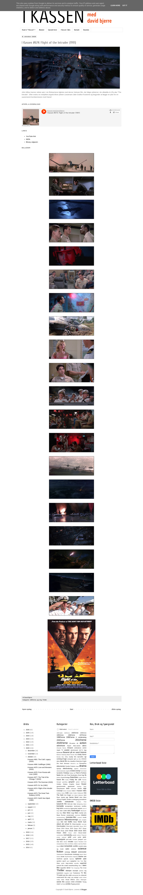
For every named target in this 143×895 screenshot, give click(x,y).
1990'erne (33, 700)
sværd (66, 865)
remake (70, 842)
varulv (80, 877)
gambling (64, 782)
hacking (79, 786)
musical (79, 817)
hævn (73, 791)
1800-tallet (59, 733)
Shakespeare (60, 854)
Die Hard (60, 763)
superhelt (83, 863)
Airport (69, 746)
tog (85, 870)
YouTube (62, 884)
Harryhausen (61, 788)
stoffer (62, 863)
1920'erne (67, 733)
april (29, 819)
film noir (63, 775)
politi (69, 837)
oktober (30, 757)
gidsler (78, 782)
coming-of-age (62, 759)
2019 (28, 832)
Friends (84, 779)
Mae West (66, 813)
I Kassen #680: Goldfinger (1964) (38, 764)
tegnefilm (63, 868)
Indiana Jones (61, 793)
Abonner (41, 30)
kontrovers (77, 806)
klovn (84, 804)
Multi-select (62, 729)
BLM (76, 754)
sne (85, 856)
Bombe (59, 757)
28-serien (72, 743)
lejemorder (74, 808)
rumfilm (75, 846)
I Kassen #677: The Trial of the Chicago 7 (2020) (38, 778)
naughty (84, 819)
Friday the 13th (75, 779)
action (83, 743)
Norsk (80, 822)
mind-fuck (77, 815)
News (75, 822)
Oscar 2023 (72, 833)
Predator (75, 839)
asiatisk (66, 750)
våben (77, 879)
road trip (80, 844)
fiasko (59, 775)
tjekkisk (81, 870)
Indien (71, 793)
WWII (73, 882)
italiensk (80, 795)
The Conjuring (75, 868)
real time (60, 842)
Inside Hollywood (78, 793)
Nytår (84, 822)
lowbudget (75, 810)
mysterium (60, 820)
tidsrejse (69, 870)
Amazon (70, 748)
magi (72, 813)
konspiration (69, 806)
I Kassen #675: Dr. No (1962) (37, 785)
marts (30, 822)
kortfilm (84, 806)
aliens (84, 746)
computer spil (71, 759)
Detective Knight (81, 761)
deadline (73, 761)
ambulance (77, 748)
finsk (79, 775)
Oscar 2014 (60, 828)
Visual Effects (70, 879)
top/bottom (60, 873)
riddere (76, 844)
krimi (61, 808)
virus (62, 879)
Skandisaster (68, 854)
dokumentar (61, 766)
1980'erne (61, 737)
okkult (59, 824)
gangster (72, 782)
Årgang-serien (75, 884)
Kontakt (76, 30)
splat (84, 859)
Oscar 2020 (73, 831)
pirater (58, 837)
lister (61, 810)
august (30, 807)
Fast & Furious (81, 773)
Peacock (84, 835)
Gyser (83, 784)
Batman (59, 754)
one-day (84, 824)
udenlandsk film (76, 875)
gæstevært (71, 786)
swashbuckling (73, 865)
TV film (83, 873)
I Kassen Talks (65, 30)
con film (78, 759)
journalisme (82, 799)
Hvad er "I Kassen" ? (28, 30)
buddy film (72, 757)
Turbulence (76, 873)
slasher (80, 856)
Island (76, 795)
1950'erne (60, 735)
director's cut (74, 763)
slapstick (75, 856)
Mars (76, 813)
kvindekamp (66, 808)
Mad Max (59, 813)
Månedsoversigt (71, 820)
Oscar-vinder (82, 833)
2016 (28, 841)
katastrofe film (62, 804)
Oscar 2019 (64, 831)
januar (30, 828)
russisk (80, 846)
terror (68, 868)
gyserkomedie (61, 786)
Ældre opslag (116, 709)
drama (82, 765)
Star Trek (80, 861)
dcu (69, 761)
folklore (59, 777)
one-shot (76, 826)
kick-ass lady (71, 804)
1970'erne (82, 735)
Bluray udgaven (32, 142)
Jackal (63, 797)
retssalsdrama (60, 844)
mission (83, 815)
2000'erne (61, 740)
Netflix (70, 822)
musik (84, 817)
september (32, 804)
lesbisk (80, 808)
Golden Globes (62, 784)
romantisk (68, 846)
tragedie (66, 873)
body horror (82, 754)
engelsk (68, 771)
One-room (69, 826)
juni (29, 813)
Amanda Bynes (61, 748)
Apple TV (60, 750)
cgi (38, 700)
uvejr (68, 877)
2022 (28, 742)
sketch (81, 854)
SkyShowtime (69, 856)
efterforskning (67, 768)
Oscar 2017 (78, 828)
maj (29, 816)
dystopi (59, 768)
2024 (28, 736)
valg (72, 877)
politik (74, 837)
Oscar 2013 (83, 826)
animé (84, 748)
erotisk (72, 771)
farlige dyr (72, 773)
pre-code (69, 839)
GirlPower (83, 782)
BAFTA (81, 750)
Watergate (83, 879)
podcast (64, 837)
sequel (74, 852)
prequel (80, 839)
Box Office (65, 757)
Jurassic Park (81, 801)
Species (71, 859)
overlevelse (60, 835)
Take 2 (80, 865)
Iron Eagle (67, 795)
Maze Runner (61, 815)
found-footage (65, 777)
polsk (79, 837)
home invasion (67, 790)
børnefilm (80, 757)
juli (29, 810)
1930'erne (74, 733)
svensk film (60, 865)
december (31, 751)
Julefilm (59, 802)
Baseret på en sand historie (74, 752)
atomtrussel (74, 750)
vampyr (76, 877)
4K (77, 743)
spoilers (59, 861)
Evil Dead (83, 771)
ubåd (70, 875)
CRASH (83, 759)
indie (67, 793)
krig (40, 700)
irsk (73, 795)
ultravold (83, 875)
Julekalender (69, 802)
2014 (28, 847)
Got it (124, 5)
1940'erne (83, 733)
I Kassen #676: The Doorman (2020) (40, 782)
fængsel (59, 782)
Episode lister (52, 30)
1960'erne (71, 735)
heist (67, 788)
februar (30, 825)
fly (85, 775)
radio (85, 839)
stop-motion (69, 863)
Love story (67, 810)
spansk (66, 859)
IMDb (28, 139)
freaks (67, 779)
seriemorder (82, 852)
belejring (63, 754)
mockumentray (61, 817)
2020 (28, 748)
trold (71, 873)
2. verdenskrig (81, 737)
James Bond (73, 797)
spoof (64, 861)
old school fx (66, 824)
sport (68, 861)
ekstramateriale (61, 771)
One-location (61, 826)
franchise (74, 777)
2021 (28, 745)
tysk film (65, 875)
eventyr (78, 771)
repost (76, 841)
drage (77, 766)
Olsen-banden (76, 824)
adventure (61, 746)
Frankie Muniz (82, 777)
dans (58, 761)
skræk (62, 856)
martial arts (82, 813)
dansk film (63, 761)
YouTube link (31, 136)
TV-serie (59, 875)
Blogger (84, 889)
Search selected (73, 729)
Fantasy (66, 773)
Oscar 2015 (69, 828)
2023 (28, 739)
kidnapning (80, 804)
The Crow (83, 868)
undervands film (62, 877)
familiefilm (60, 773)
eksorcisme (83, 768)
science (73, 849)
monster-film (71, 817)
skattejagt (76, 854)
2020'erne (62, 743)
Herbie (80, 788)
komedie (60, 806)
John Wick (82, 797)
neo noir (64, 822)
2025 (28, 733)
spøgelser (73, 861)
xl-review (78, 882)
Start (71, 709)
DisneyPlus (82, 763)
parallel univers (76, 835)
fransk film (60, 779)
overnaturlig (68, 835)
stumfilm (76, 863)
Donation (86, 30)
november (31, 754)
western (67, 882)
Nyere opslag (27, 709)
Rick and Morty (69, 844)
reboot (65, 841)
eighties (76, 768)
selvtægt (67, 852)
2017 (28, 838)
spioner (78, 859)
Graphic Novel (74, 784)
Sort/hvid (59, 859)
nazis (58, 822)
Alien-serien (76, 746)
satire (67, 849)
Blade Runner (71, 754)
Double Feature (70, 766)
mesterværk (70, 815)
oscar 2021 (82, 831)
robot (62, 846)
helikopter (73, 788)
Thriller (44, 700)
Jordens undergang (73, 799)
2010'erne (80, 740)
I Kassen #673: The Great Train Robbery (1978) (38, 794)
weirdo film (61, 882)
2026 (28, 730)
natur (80, 819)
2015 (28, 844)
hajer (85, 786)
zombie (67, 884)
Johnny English (61, 799)
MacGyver (83, 810)
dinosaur (66, 763)
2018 (28, 835)
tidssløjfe (75, 870)
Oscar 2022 (61, 833)
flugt (83, 775)
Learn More (115, 5)
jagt (67, 797)
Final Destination (72, 775)
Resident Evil (82, 841)
